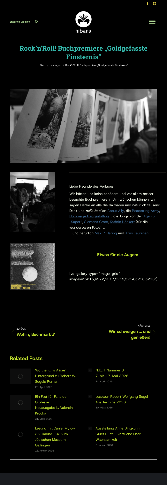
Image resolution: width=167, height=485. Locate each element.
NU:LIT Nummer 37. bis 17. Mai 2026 (111, 373)
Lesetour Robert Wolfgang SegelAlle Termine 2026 (121, 399)
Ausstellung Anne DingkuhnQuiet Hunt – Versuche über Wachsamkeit (118, 434)
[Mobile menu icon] (152, 21)
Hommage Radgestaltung (89, 216)
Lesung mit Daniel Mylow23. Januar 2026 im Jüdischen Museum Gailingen (55, 436)
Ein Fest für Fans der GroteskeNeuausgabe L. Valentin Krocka (54, 405)
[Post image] (20, 376)
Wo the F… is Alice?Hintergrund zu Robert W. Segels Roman (55, 376)
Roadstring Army (145, 210)
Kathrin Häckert (122, 222)
